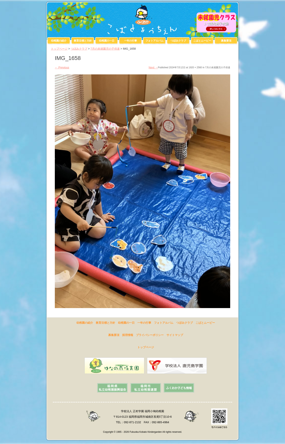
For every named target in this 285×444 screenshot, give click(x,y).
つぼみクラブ (178, 40)
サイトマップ (174, 335)
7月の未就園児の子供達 (105, 48)
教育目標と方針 (83, 40)
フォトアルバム (154, 40)
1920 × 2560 (195, 67)
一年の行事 (130, 40)
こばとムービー (202, 40)
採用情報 (127, 335)
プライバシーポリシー (150, 335)
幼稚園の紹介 (58, 40)
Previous (62, 67)
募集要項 (226, 40)
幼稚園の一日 (106, 40)
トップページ (59, 48)
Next (153, 67)
